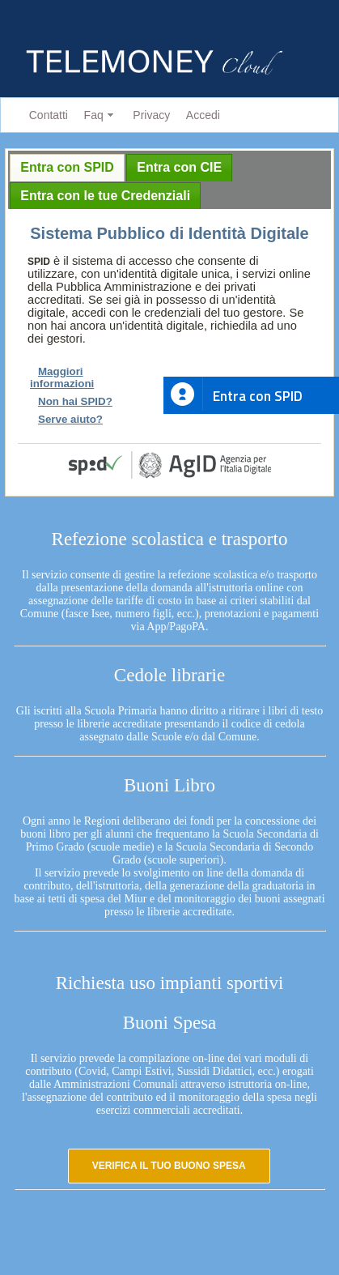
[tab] (67, 167)
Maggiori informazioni (62, 377)
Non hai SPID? (75, 401)
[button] (169, 1166)
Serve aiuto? (70, 419)
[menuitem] (45, 115)
